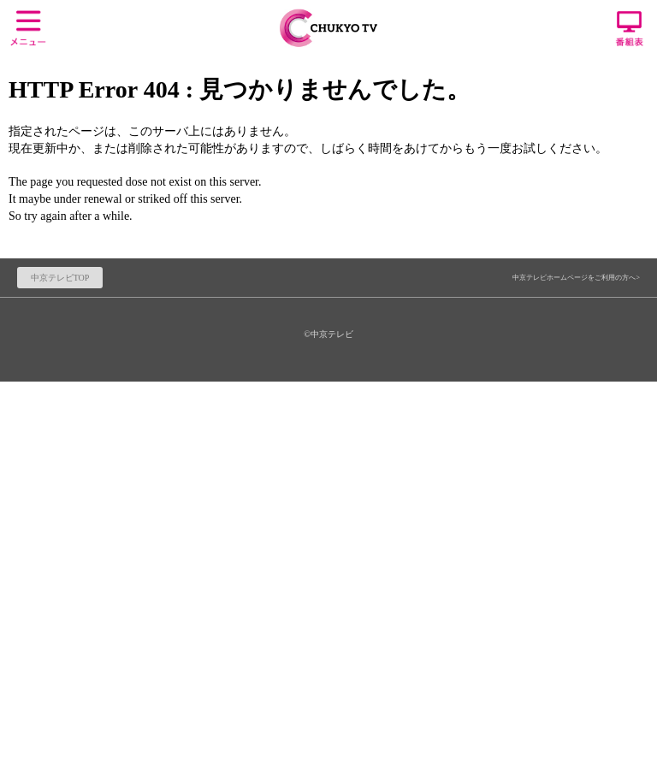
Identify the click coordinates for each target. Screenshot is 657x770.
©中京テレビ (328, 334)
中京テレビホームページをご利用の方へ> (576, 277)
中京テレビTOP (60, 277)
